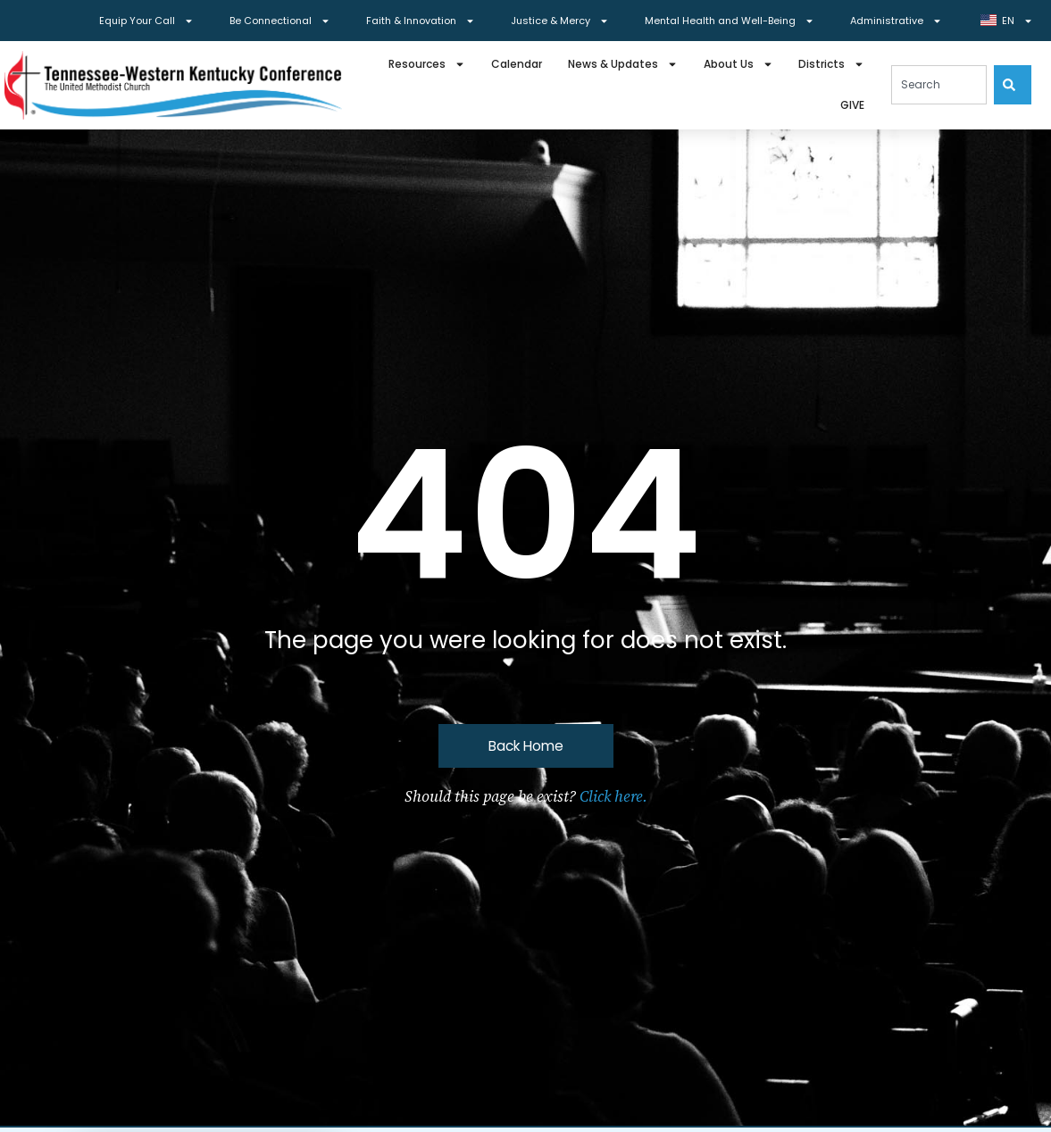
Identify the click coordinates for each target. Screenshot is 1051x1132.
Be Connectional (279, 21)
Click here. (613, 796)
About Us (738, 64)
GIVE (852, 104)
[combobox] (939, 84)
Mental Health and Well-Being (729, 21)
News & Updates (623, 64)
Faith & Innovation (420, 21)
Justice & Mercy (560, 21)
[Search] (1012, 84)
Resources (426, 64)
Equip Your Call (146, 21)
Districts (831, 64)
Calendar (516, 63)
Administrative (896, 21)
